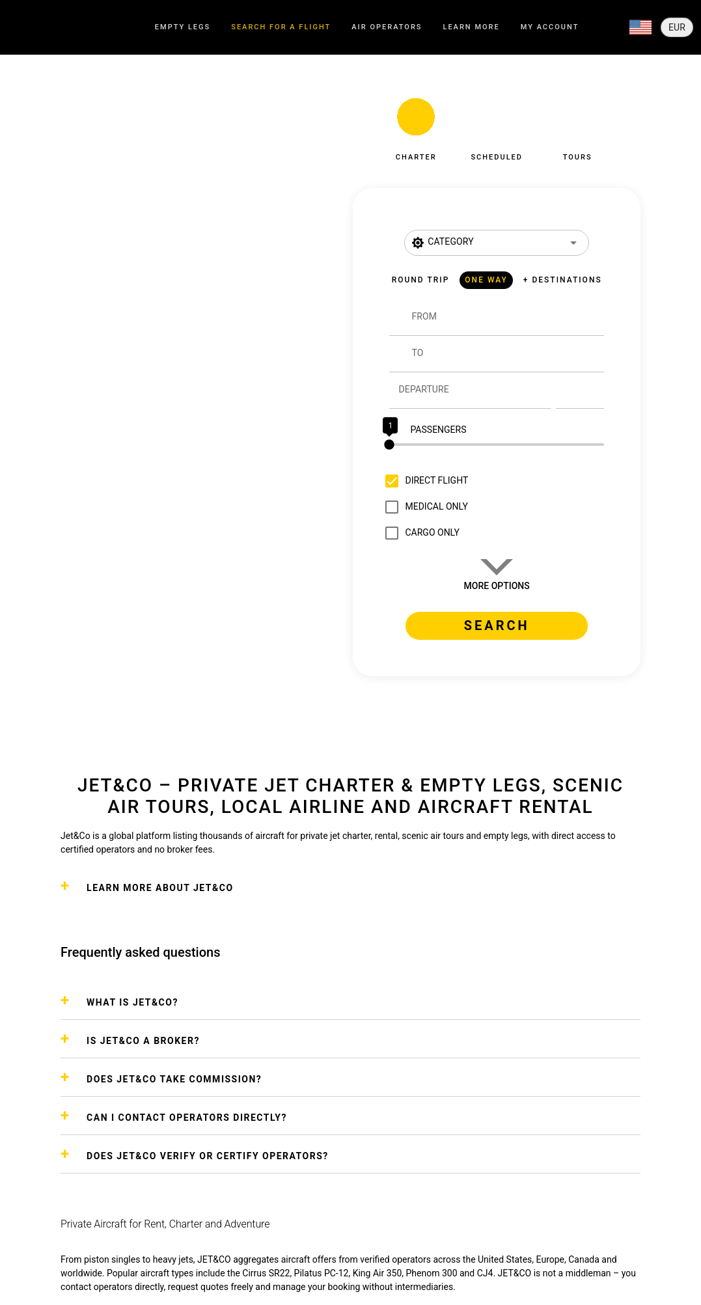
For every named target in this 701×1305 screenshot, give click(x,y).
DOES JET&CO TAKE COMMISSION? (174, 1079)
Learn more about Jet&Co (160, 888)
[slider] (496, 444)
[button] (416, 125)
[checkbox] (423, 481)
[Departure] (474, 390)
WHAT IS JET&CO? (132, 1002)
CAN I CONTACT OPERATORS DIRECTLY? (187, 1117)
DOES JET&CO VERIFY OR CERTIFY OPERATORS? (208, 1156)
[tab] (182, 27)
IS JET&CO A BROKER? (143, 1041)
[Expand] (640, 27)
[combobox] (507, 323)
